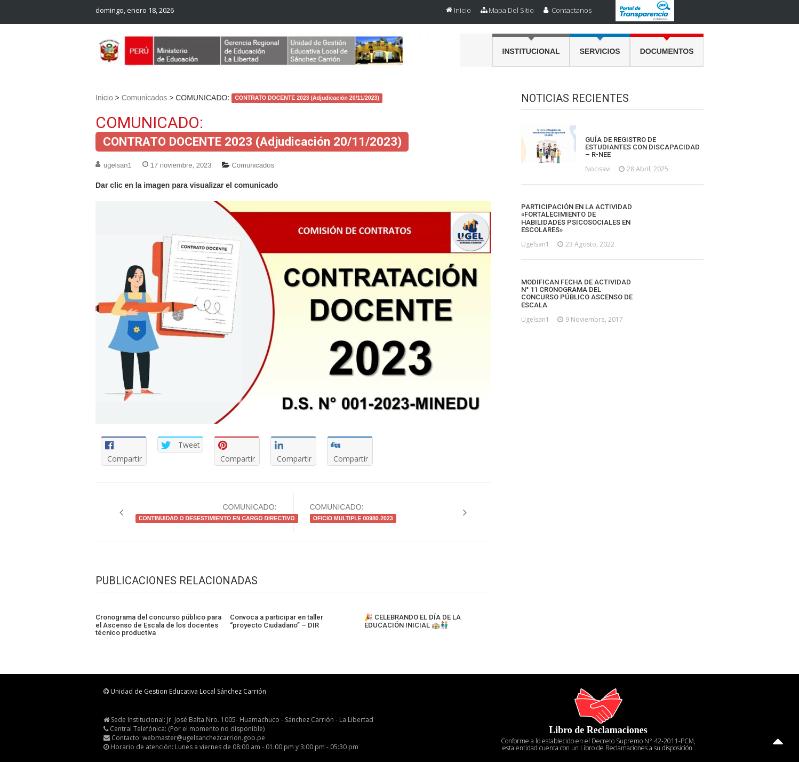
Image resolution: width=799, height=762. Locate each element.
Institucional (531, 51)
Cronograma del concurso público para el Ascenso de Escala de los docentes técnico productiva (158, 625)
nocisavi (598, 168)
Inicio (462, 10)
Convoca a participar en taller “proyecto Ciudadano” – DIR (276, 621)
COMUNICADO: (206, 513)
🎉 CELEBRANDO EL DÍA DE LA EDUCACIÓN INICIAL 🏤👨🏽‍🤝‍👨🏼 (412, 621)
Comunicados (144, 97)
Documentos (667, 51)
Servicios (600, 51)
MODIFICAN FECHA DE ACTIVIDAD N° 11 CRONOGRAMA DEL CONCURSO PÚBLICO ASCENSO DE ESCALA (577, 294)
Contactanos (572, 10)
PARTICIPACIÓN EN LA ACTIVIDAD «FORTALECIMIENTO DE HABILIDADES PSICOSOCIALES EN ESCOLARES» (576, 218)
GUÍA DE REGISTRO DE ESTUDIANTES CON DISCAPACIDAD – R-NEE (642, 147)
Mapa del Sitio (511, 10)
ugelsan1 (117, 165)
